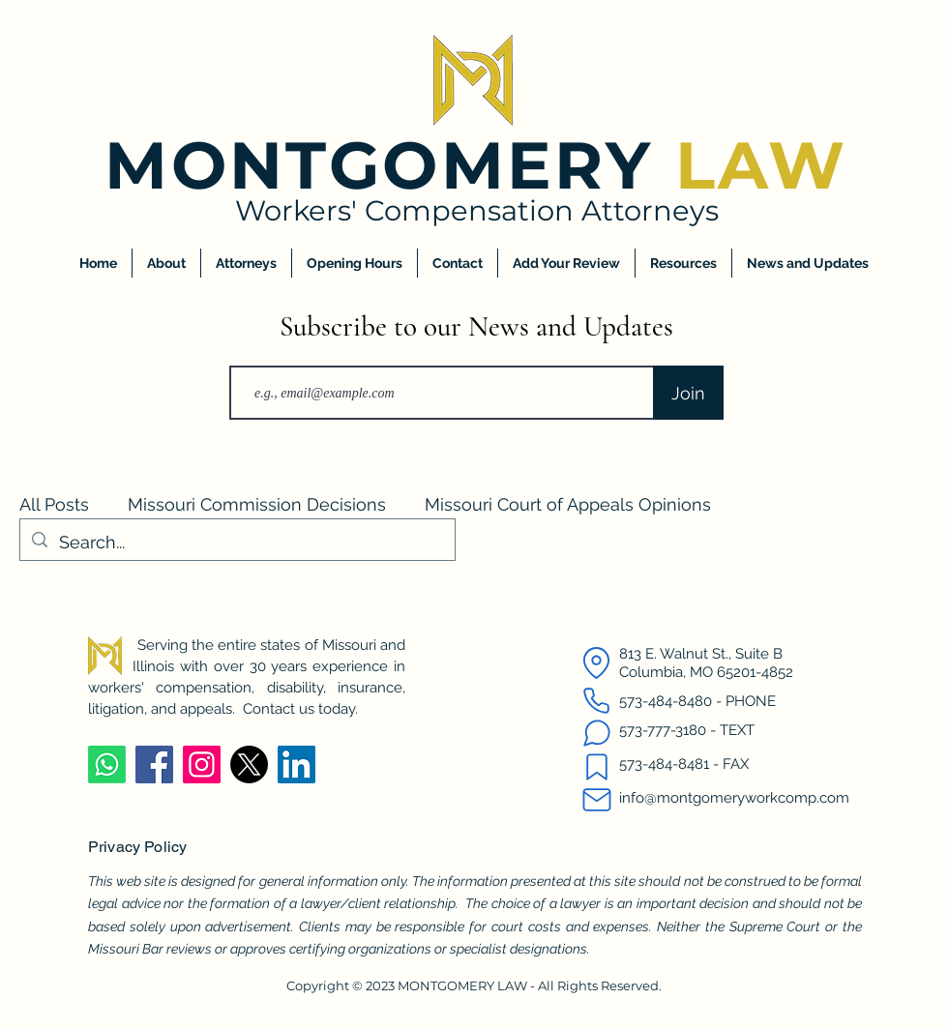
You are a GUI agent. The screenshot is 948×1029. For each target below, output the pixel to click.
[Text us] (597, 733)
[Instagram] (202, 764)
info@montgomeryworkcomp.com (734, 798)
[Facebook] (154, 764)
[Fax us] (597, 767)
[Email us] (596, 799)
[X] (249, 764)
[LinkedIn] (296, 764)
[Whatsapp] (107, 764)
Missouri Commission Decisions (257, 504)
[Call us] (596, 700)
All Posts (54, 504)
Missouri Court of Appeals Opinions (568, 504)
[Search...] (236, 542)
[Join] (688, 393)
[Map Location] (596, 662)
